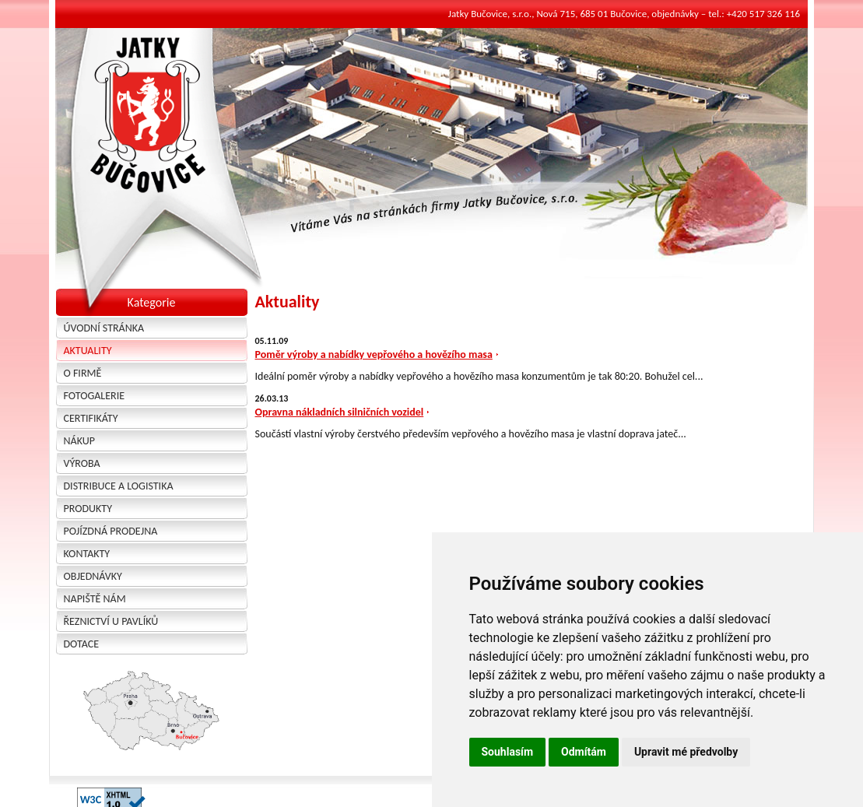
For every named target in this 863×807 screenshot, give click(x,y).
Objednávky (93, 576)
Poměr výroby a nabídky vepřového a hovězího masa (374, 354)
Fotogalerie (94, 395)
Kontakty (87, 553)
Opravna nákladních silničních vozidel (339, 412)
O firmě (83, 373)
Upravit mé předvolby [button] (686, 752)
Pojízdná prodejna (111, 531)
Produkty (88, 508)
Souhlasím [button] (508, 752)
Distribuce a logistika (119, 486)
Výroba (82, 463)
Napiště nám (95, 598)
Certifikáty (91, 418)
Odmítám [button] (583, 752)
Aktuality (88, 350)
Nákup (79, 440)
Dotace (82, 644)
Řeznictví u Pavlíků (111, 621)
